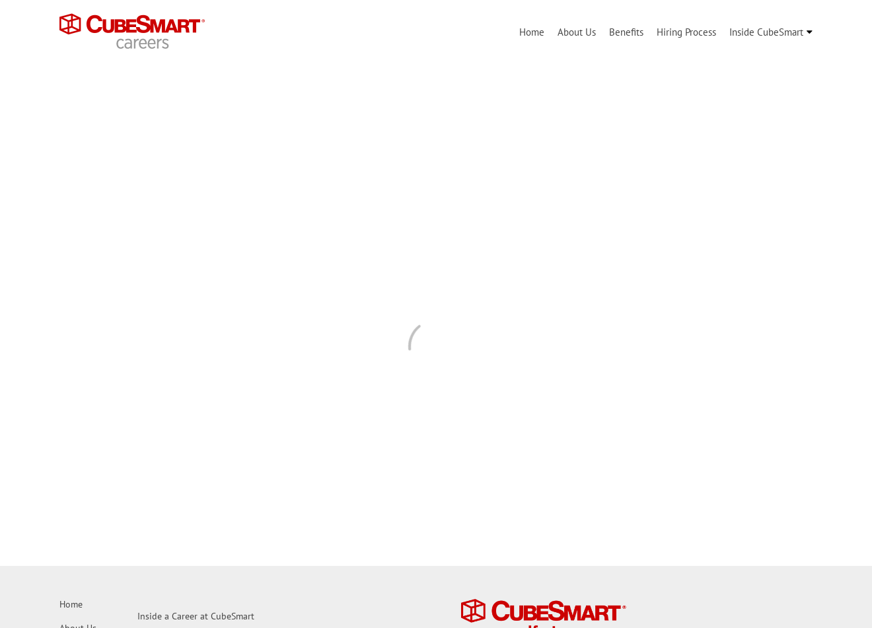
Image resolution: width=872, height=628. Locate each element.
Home (531, 32)
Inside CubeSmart (766, 32)
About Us (577, 32)
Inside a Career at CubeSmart (195, 616)
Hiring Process (686, 32)
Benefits (626, 32)
